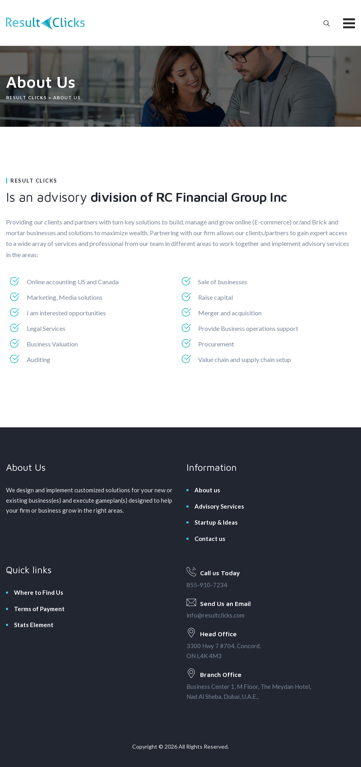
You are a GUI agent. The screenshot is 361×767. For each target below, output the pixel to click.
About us (207, 490)
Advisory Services (219, 506)
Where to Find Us (38, 592)
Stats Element (34, 624)
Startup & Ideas (216, 522)
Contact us (209, 538)
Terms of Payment (39, 608)
